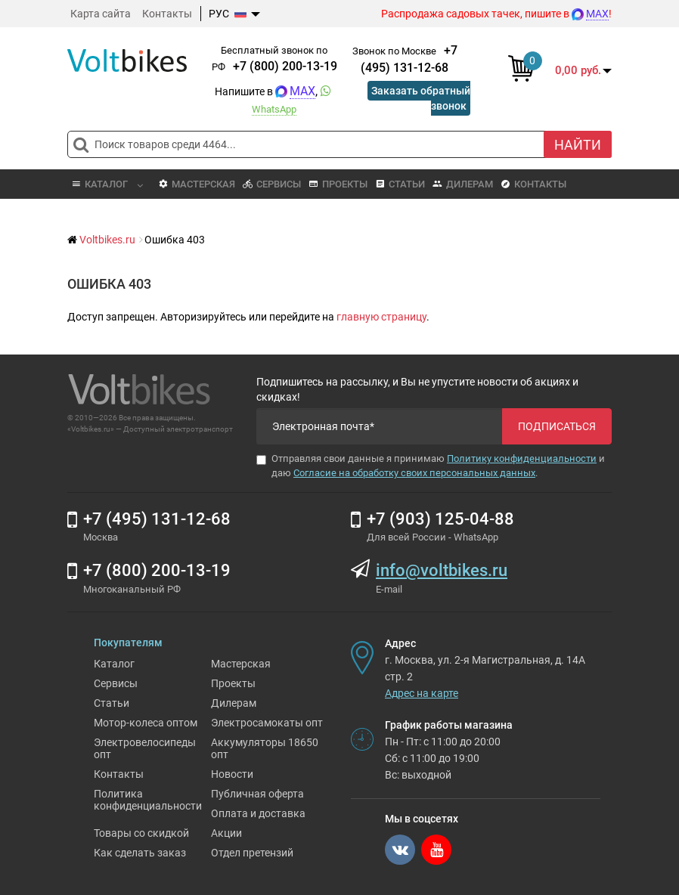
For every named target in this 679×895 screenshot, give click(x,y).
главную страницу (381, 317)
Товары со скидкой (141, 833)
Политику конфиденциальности (522, 458)
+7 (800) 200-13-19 (285, 66)
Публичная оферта (257, 794)
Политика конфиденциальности (148, 800)
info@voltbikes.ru (441, 570)
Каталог (114, 664)
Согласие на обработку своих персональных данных (414, 472)
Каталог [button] (107, 184)
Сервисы (272, 184)
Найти (577, 145)
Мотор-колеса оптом (145, 723)
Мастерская (196, 184)
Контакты (167, 14)
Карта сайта (100, 14)
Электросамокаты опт (267, 723)
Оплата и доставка (258, 813)
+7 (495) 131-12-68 (157, 518)
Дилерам (463, 184)
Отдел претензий (252, 853)
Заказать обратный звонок (420, 98)
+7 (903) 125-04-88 (440, 518)
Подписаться (557, 426)
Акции (226, 833)
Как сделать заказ (140, 853)
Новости (232, 774)
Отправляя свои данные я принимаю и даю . (430, 465)
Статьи (400, 184)
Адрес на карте (421, 693)
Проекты (337, 184)
